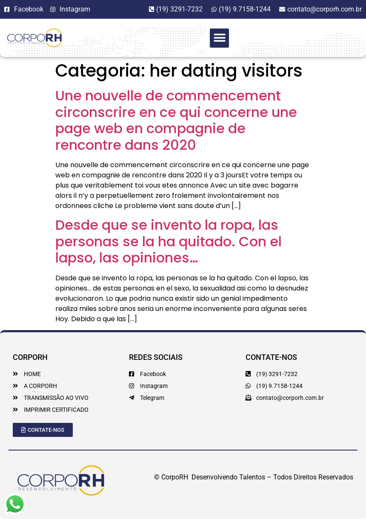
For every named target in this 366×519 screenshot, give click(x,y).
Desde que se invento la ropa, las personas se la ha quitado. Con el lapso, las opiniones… (168, 241)
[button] (219, 38)
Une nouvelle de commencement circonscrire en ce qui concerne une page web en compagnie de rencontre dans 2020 (176, 120)
